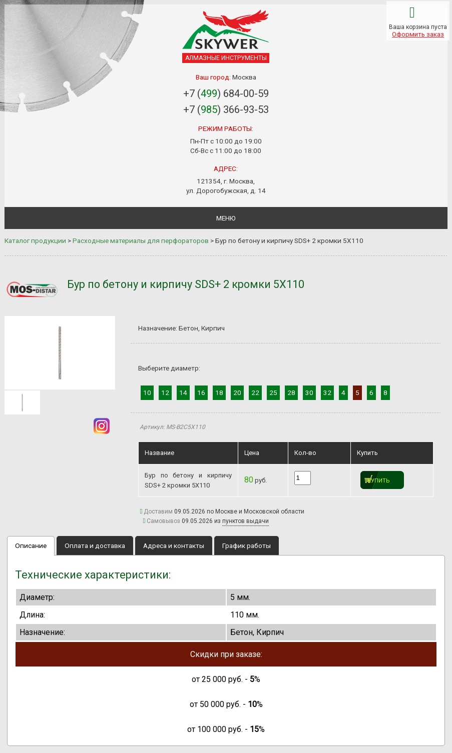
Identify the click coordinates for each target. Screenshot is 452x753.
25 (273, 392)
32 (327, 392)
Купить (378, 481)
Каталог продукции (35, 240)
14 (183, 392)
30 (309, 392)
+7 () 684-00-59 (226, 94)
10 (147, 392)
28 (291, 392)
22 (255, 392)
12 (165, 392)
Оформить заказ (418, 34)
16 (201, 392)
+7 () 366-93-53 (226, 110)
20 (237, 392)
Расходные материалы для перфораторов (141, 240)
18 (219, 392)
